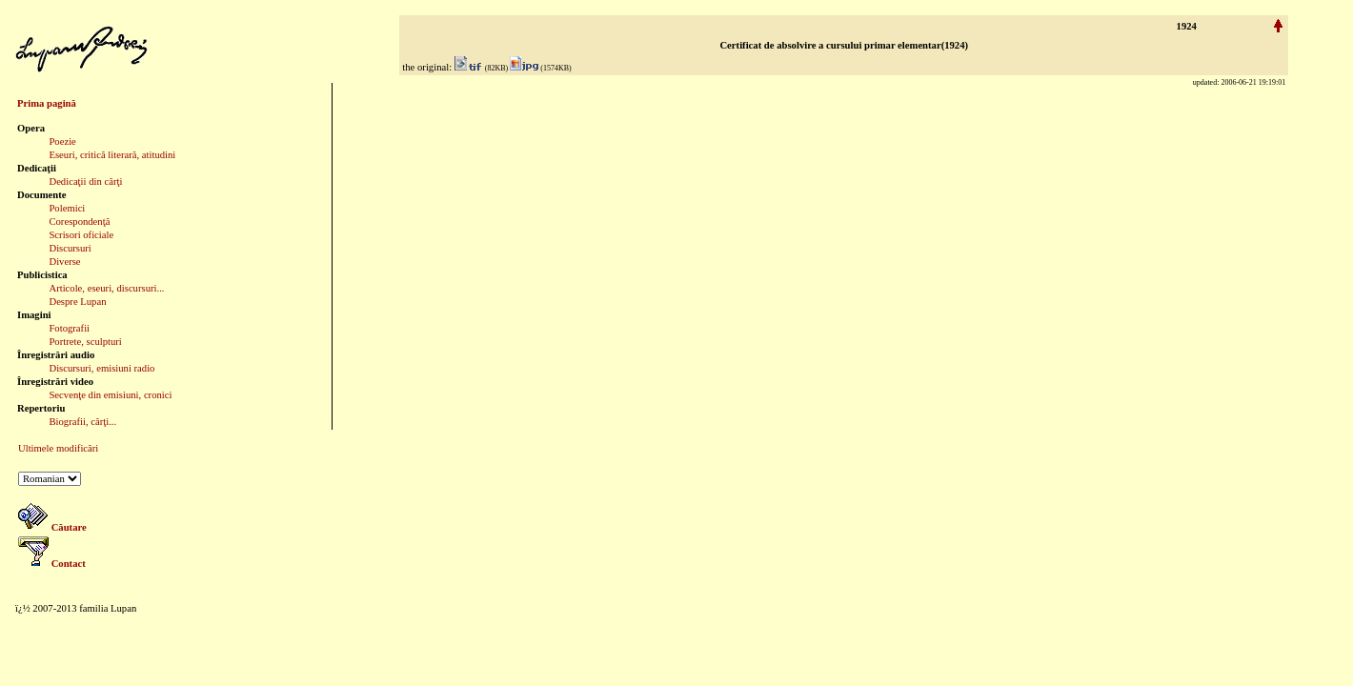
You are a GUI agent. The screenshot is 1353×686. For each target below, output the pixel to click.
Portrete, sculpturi (85, 341)
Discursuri (70, 248)
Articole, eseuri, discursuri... (106, 288)
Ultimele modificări (58, 448)
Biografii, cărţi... (82, 421)
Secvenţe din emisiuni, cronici (110, 395)
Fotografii (69, 328)
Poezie (62, 141)
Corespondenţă (79, 221)
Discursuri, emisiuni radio (101, 368)
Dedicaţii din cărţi (85, 181)
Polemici (67, 208)
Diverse (64, 261)
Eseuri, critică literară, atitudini (112, 155)
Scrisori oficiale (81, 235)
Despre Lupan (77, 301)
